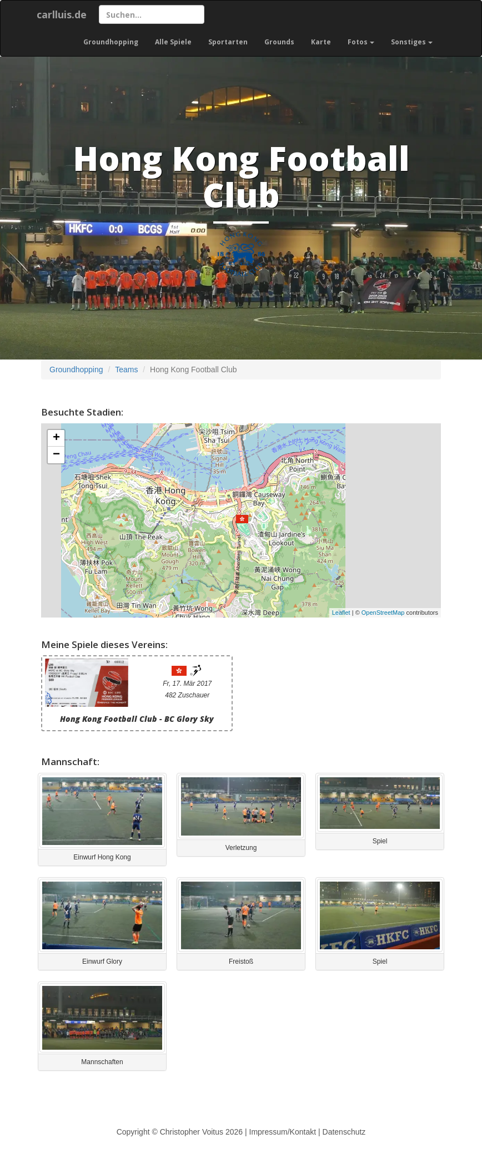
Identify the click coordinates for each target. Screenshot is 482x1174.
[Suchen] (151, 14)
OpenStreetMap (383, 612)
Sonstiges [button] (412, 42)
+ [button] (56, 438)
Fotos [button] (361, 42)
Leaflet (341, 612)
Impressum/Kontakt (283, 1131)
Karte (321, 42)
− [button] (56, 455)
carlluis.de (62, 14)
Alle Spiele (173, 42)
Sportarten (228, 42)
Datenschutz (344, 1131)
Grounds (279, 42)
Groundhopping (110, 42)
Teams (126, 369)
